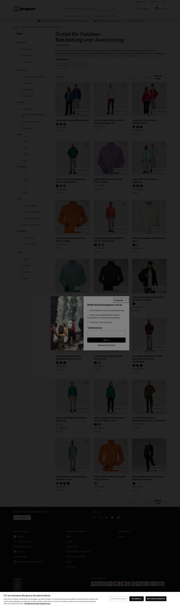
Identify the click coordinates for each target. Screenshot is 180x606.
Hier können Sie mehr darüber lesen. (37, 603)
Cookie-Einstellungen (118, 598)
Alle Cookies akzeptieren (156, 598)
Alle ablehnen (137, 598)
